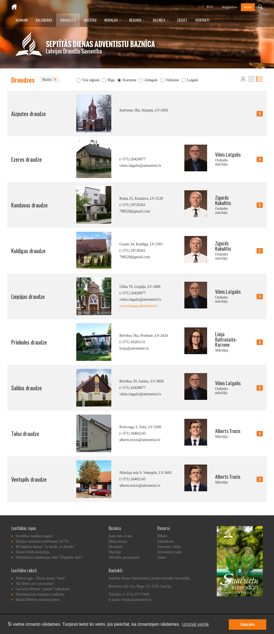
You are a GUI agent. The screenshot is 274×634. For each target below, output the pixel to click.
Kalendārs (44, 20)
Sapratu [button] (247, 624)
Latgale (192, 80)
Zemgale (151, 80)
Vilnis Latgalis (228, 154)
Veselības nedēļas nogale (34, 536)
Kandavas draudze (29, 205)
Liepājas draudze (28, 296)
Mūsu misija (118, 541)
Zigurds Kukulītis (223, 200)
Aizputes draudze (28, 114)
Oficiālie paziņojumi (124, 557)
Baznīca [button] (161, 20)
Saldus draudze (26, 388)
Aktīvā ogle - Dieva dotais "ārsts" (41, 578)
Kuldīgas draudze (28, 251)
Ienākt (248, 7)
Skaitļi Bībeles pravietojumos (38, 600)
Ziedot (182, 20)
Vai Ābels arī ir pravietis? (35, 584)
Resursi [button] (137, 20)
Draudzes (68, 20)
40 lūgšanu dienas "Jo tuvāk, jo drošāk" (45, 547)
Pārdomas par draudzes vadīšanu (40, 594)
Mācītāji (90, 20)
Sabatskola (165, 541)
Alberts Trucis (227, 430)
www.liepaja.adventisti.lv (138, 306)
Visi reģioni (91, 80)
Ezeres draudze (26, 159)
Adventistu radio (169, 552)
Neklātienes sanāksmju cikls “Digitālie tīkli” (49, 557)
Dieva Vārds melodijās (33, 552)
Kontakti (202, 20)
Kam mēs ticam (120, 536)
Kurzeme (129, 80)
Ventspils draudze (29, 479)
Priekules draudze (29, 342)
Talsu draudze (25, 434)
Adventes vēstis (169, 547)
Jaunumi (21, 20)
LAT (201, 7)
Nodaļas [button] (112, 20)
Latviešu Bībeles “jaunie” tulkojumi (43, 589)
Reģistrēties (229, 7)
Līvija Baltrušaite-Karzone (226, 339)
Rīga (111, 80)
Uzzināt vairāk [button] (195, 624)
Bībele (162, 536)
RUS (210, 7)
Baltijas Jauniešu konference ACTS (42, 541)
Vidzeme (172, 80)
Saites (161, 557)
